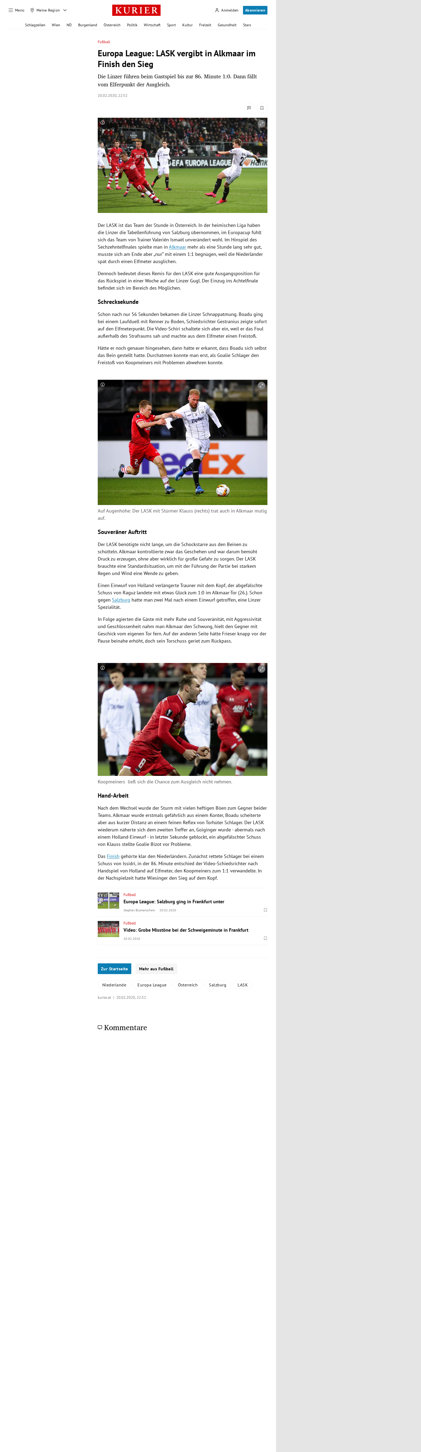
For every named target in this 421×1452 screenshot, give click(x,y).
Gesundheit (227, 25)
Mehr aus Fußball (156, 968)
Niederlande (114, 984)
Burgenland (87, 25)
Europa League (151, 984)
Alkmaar (177, 247)
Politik (132, 25)
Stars (247, 25)
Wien (56, 25)
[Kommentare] (249, 108)
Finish (113, 856)
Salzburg (121, 600)
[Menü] (16, 10)
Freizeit (205, 25)
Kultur (187, 25)
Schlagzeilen (35, 25)
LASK (243, 984)
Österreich (112, 25)
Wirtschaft (152, 25)
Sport (171, 25)
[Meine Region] (45, 10)
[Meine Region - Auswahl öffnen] (65, 10)
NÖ (69, 25)
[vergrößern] (261, 123)
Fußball (104, 42)
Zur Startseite (114, 968)
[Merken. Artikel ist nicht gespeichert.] (262, 108)
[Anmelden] (227, 10)
